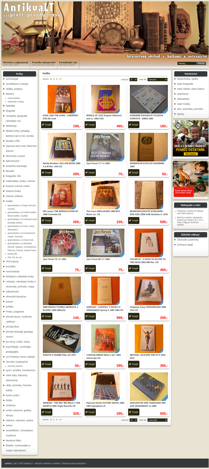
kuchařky (11, 266)
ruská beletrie (14, 98)
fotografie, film (13, 176)
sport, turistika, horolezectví (20, 370)
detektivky (11, 126)
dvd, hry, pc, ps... (15, 257)
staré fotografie (185, 83)
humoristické (13, 271)
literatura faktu (13, 440)
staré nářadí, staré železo (190, 89)
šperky (180, 114)
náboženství (12, 291)
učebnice (11, 405)
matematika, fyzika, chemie (20, 181)
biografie (10, 110)
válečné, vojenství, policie (19, 420)
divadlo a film (13, 141)
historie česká (13, 191)
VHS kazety (12, 261)
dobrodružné (13, 161)
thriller (9, 400)
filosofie (10, 171)
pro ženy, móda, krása (18, 341)
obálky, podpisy (14, 89)
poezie (9, 301)
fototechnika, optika (187, 78)
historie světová (14, 196)
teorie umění (12, 395)
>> (60, 79)
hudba (9, 201)
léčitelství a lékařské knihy (20, 276)
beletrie (10, 94)
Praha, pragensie (15, 311)
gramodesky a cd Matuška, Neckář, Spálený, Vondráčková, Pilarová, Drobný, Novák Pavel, (22, 247)
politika (9, 306)
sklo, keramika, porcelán (190, 109)
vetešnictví (182, 94)
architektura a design (17, 83)
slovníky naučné (15, 366)
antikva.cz (10, 463)
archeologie (12, 78)
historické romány (16, 101)
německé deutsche (16, 296)
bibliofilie (10, 105)
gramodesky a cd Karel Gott (20, 240)
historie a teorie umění (18, 186)
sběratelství (183, 99)
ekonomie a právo (15, 156)
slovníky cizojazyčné (17, 361)
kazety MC (12, 254)
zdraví (9, 425)
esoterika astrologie (16, 166)
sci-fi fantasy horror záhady (20, 356)
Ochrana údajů (185, 244)
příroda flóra (12, 326)
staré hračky (183, 104)
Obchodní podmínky (188, 239)
